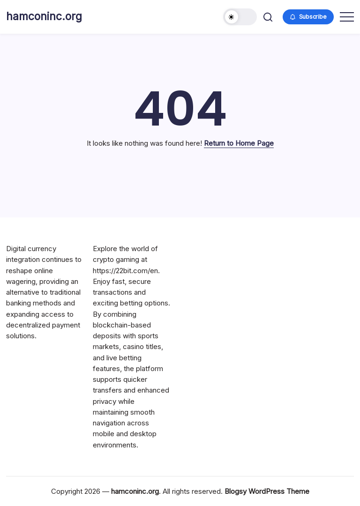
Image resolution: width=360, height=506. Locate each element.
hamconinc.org (44, 16)
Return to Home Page (239, 143)
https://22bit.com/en (125, 270)
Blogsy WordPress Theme (267, 491)
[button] (240, 16)
